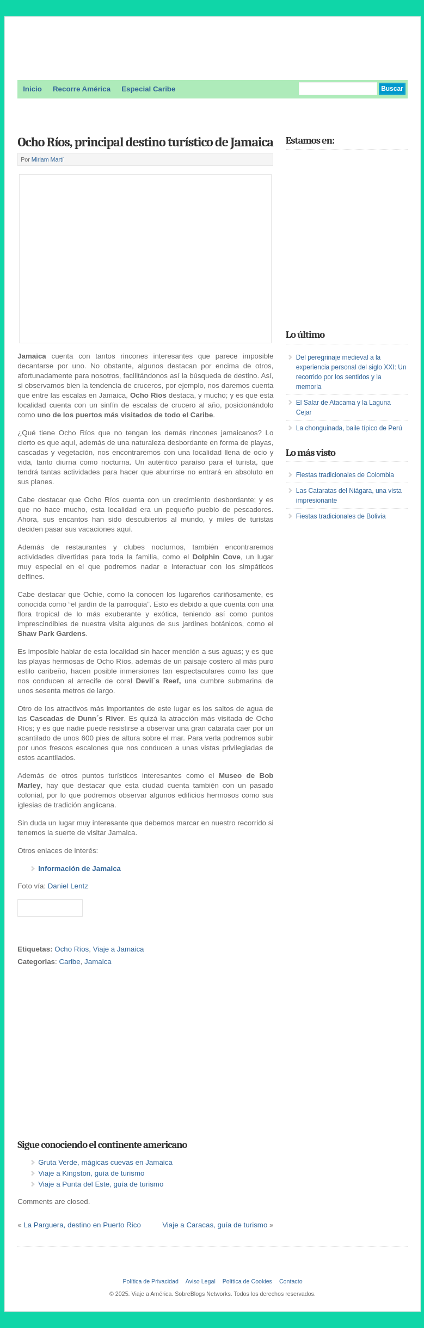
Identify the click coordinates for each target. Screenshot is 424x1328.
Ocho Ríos (71, 949)
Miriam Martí (48, 159)
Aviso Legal (201, 1281)
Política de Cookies (247, 1281)
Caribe (69, 962)
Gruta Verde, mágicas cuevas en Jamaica (105, 1162)
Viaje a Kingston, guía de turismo (91, 1173)
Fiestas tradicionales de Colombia (345, 475)
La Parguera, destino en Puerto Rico (82, 1225)
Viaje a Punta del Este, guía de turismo (100, 1184)
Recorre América (81, 89)
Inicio (32, 89)
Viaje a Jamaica (118, 949)
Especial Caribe (148, 89)
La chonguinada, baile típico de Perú (349, 428)
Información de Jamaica (79, 868)
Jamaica (98, 962)
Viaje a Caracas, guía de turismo (214, 1225)
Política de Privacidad (150, 1281)
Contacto (291, 1281)
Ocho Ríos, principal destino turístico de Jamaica (145, 142)
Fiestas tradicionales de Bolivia (341, 516)
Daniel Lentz (68, 886)
